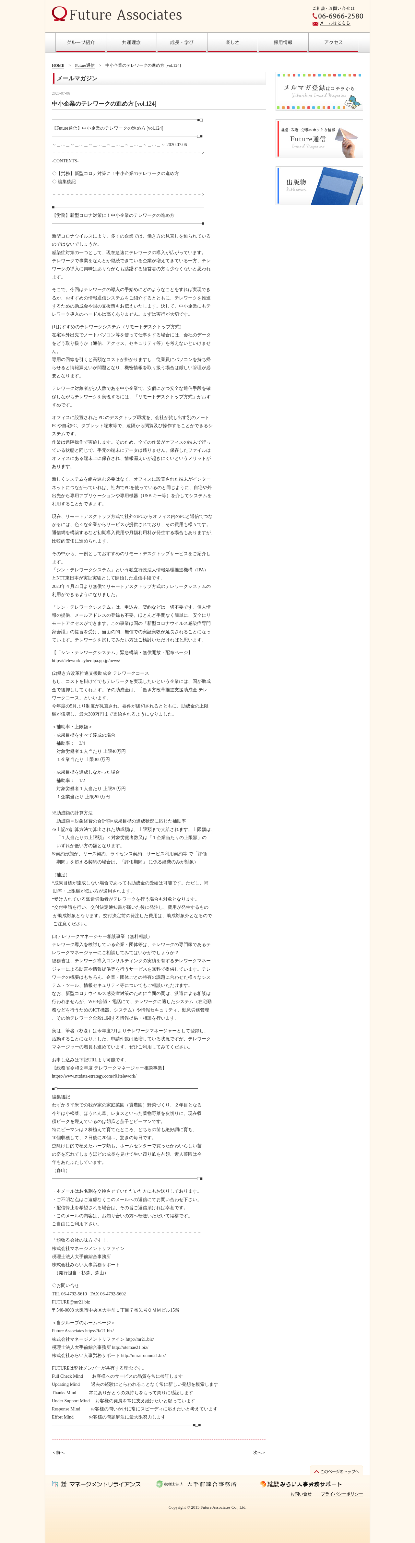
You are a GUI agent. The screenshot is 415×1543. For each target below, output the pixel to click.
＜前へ (58, 1452)
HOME (58, 65)
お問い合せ (301, 1493)
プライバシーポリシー (342, 1493)
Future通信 (85, 65)
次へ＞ (259, 1452)
